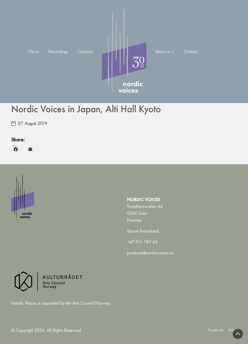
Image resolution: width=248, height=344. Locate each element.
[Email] (30, 149)
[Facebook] (16, 149)
